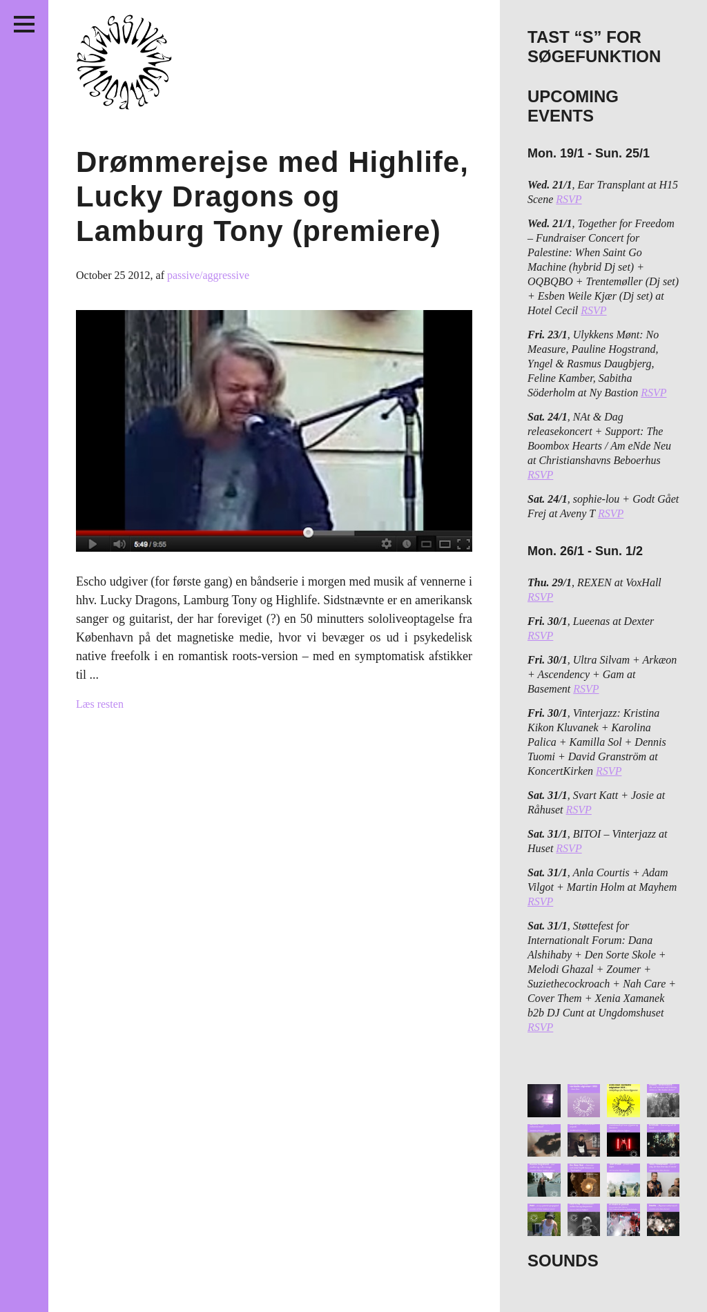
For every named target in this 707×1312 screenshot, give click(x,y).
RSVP (568, 199)
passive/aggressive (208, 275)
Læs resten (100, 704)
